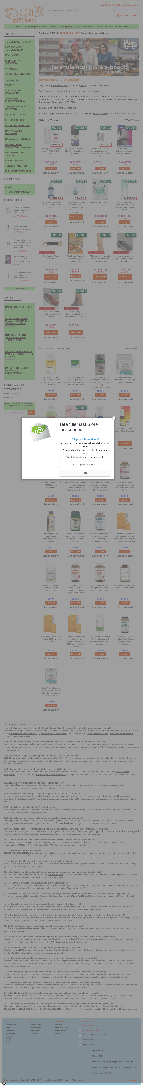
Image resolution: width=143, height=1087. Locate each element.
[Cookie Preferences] (3, 1083)
